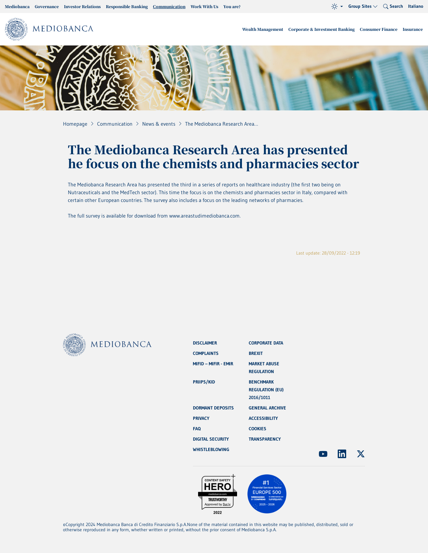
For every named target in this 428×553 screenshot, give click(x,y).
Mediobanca (17, 6)
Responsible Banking (127, 6)
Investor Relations (82, 6)
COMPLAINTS (206, 353)
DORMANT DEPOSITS (213, 408)
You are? (232, 6)
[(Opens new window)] (323, 454)
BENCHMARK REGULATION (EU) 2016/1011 (266, 389)
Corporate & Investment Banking (321, 29)
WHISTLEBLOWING (211, 449)
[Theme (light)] (337, 6)
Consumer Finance (378, 29)
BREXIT (256, 353)
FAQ (197, 429)
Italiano (415, 6)
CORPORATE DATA (266, 343)
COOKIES (257, 429)
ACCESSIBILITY (263, 418)
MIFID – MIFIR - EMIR (213, 364)
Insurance (413, 29)
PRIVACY (201, 418)
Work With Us (204, 6)
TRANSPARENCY (265, 439)
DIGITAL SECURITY (211, 439)
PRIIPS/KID (204, 382)
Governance (47, 6)
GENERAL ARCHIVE (267, 408)
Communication (169, 6)
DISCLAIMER (205, 343)
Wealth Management (262, 29)
